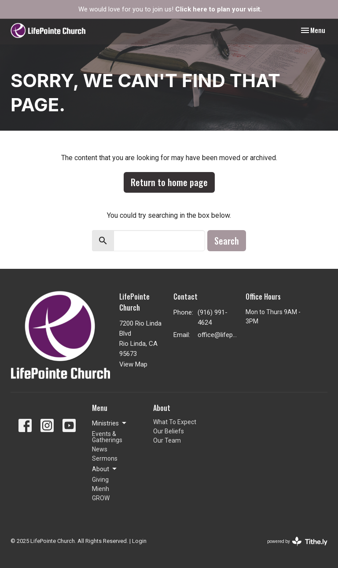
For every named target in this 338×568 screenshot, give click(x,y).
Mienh (100, 488)
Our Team (167, 440)
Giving (100, 479)
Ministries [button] (110, 423)
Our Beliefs (168, 431)
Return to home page (169, 182)
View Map (133, 364)
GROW (101, 498)
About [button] (105, 469)
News (99, 449)
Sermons (105, 458)
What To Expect (174, 421)
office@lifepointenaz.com (217, 335)
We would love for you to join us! (170, 9)
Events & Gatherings (107, 436)
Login (139, 541)
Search (226, 240)
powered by (297, 541)
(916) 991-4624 (213, 317)
